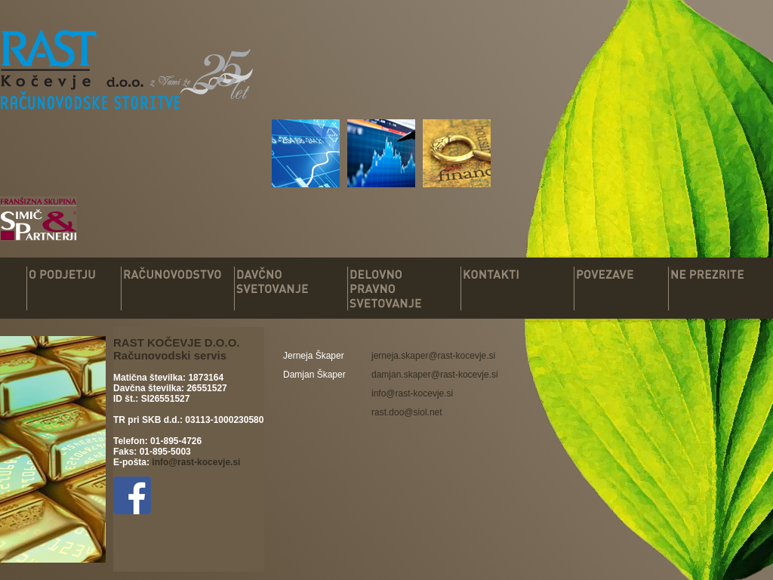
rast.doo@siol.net (406, 412)
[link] (433, 355)
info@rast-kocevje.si (196, 462)
